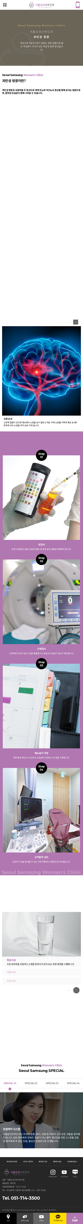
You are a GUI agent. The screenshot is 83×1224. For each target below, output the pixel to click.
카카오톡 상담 (58, 1219)
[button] (75, 322)
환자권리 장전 (43, 1161)
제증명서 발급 (57, 1161)
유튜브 (41, 1219)
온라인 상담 (25, 1219)
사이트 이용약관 (28, 1161)
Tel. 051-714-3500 (21, 1198)
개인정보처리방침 (12, 1161)
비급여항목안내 (72, 1161)
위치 (8, 1219)
